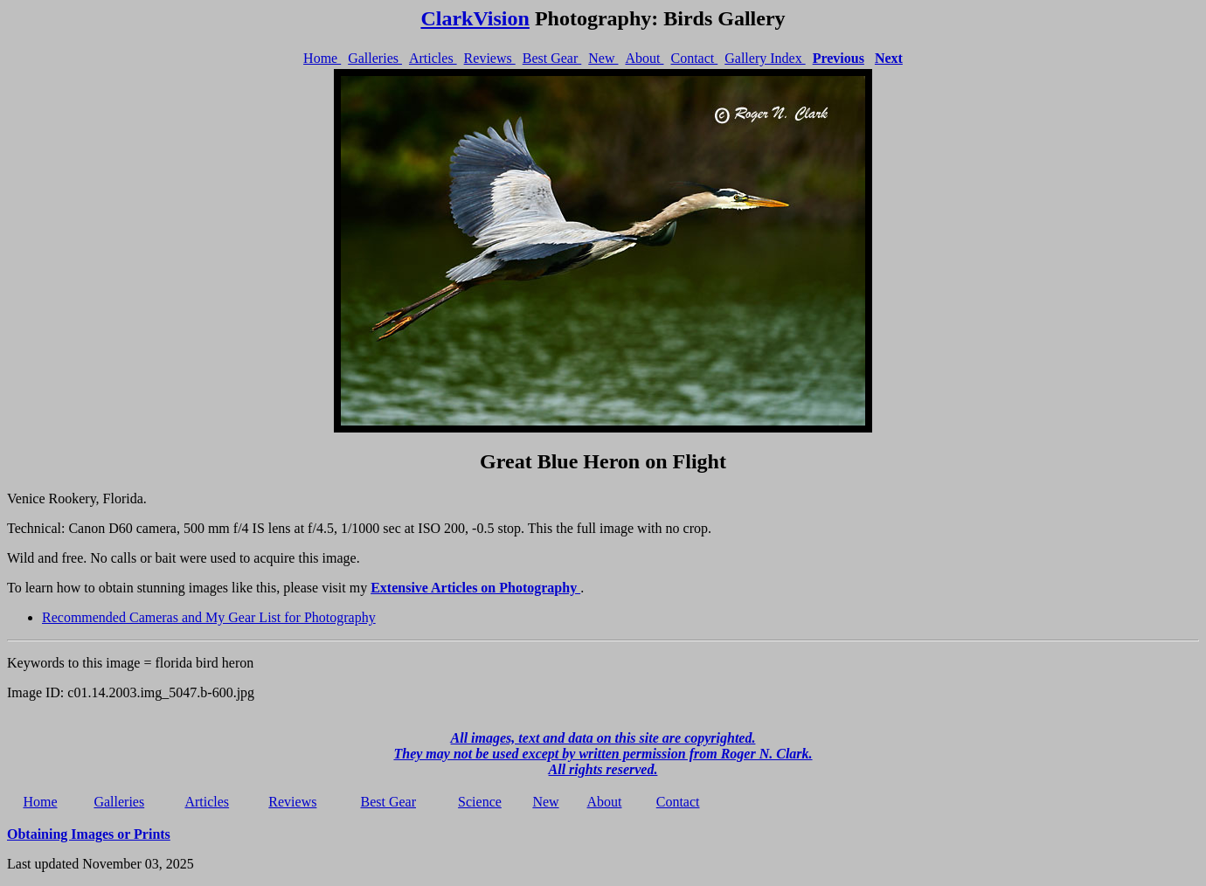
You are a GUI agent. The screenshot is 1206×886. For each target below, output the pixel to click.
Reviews (490, 58)
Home (322, 58)
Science (480, 801)
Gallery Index (764, 58)
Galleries (375, 58)
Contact (693, 58)
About (644, 58)
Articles (433, 58)
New (603, 58)
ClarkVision (474, 18)
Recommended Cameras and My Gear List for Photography (209, 617)
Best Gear (552, 58)
